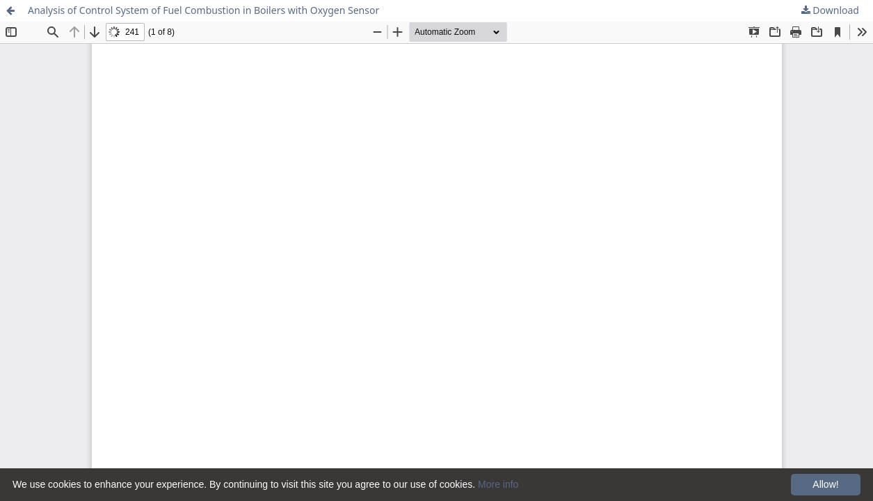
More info (498, 484)
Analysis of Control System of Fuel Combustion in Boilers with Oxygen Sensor (203, 10)
